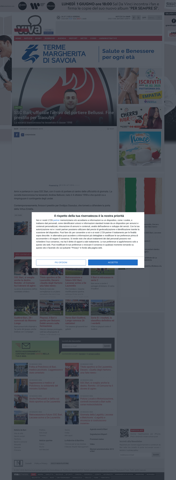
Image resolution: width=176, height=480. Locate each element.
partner (56, 220)
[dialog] (88, 240)
